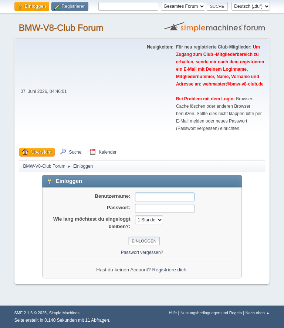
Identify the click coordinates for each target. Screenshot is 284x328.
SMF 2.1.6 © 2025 (30, 313)
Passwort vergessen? (142, 252)
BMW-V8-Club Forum (60, 28)
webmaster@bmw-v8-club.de (233, 84)
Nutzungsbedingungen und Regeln (211, 313)
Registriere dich (169, 269)
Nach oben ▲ (258, 313)
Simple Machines (64, 313)
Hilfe (173, 313)
